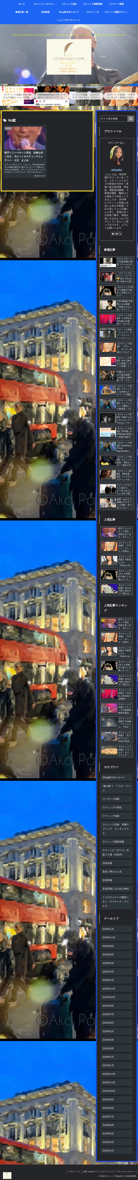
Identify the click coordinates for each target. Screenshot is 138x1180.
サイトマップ (108, 1171)
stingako (116, 169)
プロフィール (74, 1171)
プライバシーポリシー (126, 1171)
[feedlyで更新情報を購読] (116, 233)
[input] (116, 119)
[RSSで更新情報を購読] (120, 233)
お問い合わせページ (91, 1171)
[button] (130, 119)
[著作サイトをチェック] (113, 233)
